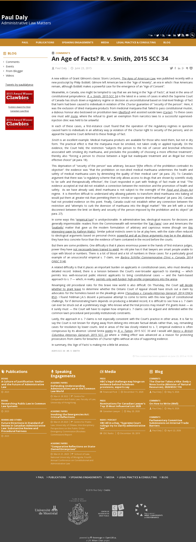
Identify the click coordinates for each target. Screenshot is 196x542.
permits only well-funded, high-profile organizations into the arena (136, 279)
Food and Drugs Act (180, 189)
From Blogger (14, 71)
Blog (166, 42)
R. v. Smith (74, 350)
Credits (107, 490)
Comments (13, 62)
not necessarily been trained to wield (96, 249)
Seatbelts (57, 227)
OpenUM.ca (110, 537)
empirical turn (84, 219)
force (97, 537)
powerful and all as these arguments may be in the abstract (154, 235)
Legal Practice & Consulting (136, 42)
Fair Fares (155, 223)
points (109, 331)
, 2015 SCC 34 (109, 96)
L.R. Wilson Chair (95, 540)
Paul (25, 42)
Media (105, 42)
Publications (45, 42)
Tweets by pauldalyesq (19, 84)
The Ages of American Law (138, 78)
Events (10, 66)
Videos (10, 75)
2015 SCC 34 (59, 350)
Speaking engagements (77, 42)
